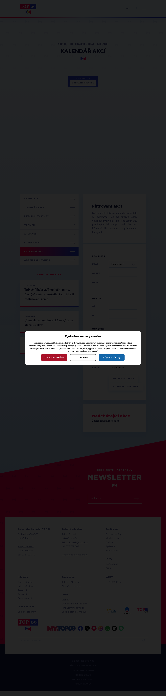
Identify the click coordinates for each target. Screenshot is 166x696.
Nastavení (83, 357)
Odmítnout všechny (54, 357)
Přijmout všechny (111, 357)
